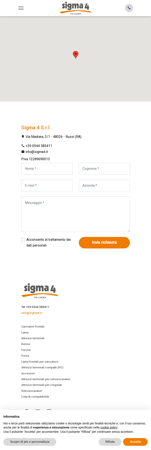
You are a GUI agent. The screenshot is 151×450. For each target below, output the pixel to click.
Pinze (25, 355)
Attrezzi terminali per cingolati (41, 385)
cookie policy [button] (108, 427)
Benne (25, 344)
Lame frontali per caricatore (39, 361)
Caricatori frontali (33, 326)
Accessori (28, 373)
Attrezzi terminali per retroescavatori (45, 379)
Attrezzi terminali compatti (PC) (42, 367)
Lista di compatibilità (35, 396)
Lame (25, 332)
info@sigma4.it (37, 152)
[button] (75, 55)
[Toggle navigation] (22, 8)
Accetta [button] (135, 441)
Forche (26, 350)
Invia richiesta (104, 242)
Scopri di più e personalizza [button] (29, 441)
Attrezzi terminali (33, 338)
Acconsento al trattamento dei (48, 242)
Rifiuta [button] (110, 441)
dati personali (36, 245)
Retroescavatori (31, 390)
